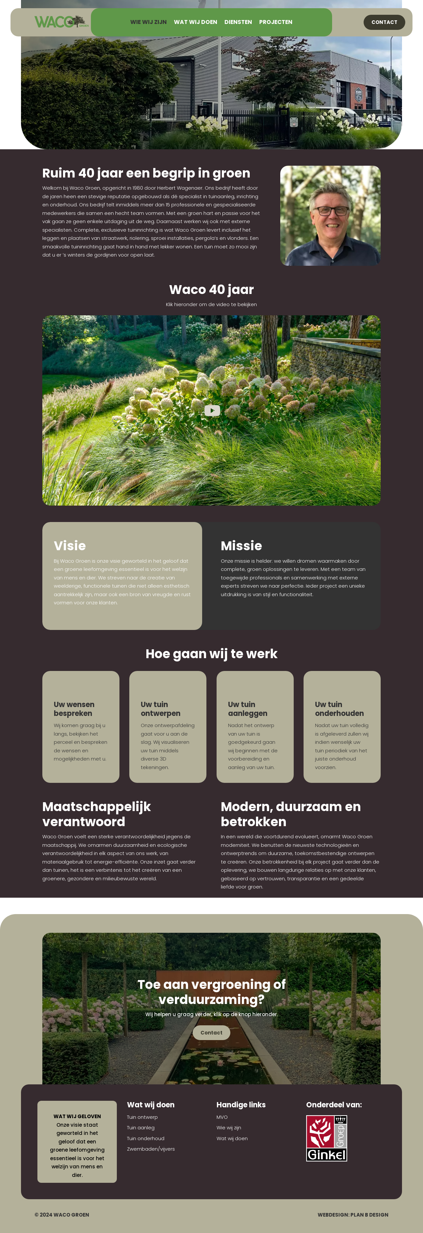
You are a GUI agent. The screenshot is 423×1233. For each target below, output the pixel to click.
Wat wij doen (195, 23)
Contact (384, 22)
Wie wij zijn (148, 23)
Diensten (238, 23)
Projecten (275, 23)
